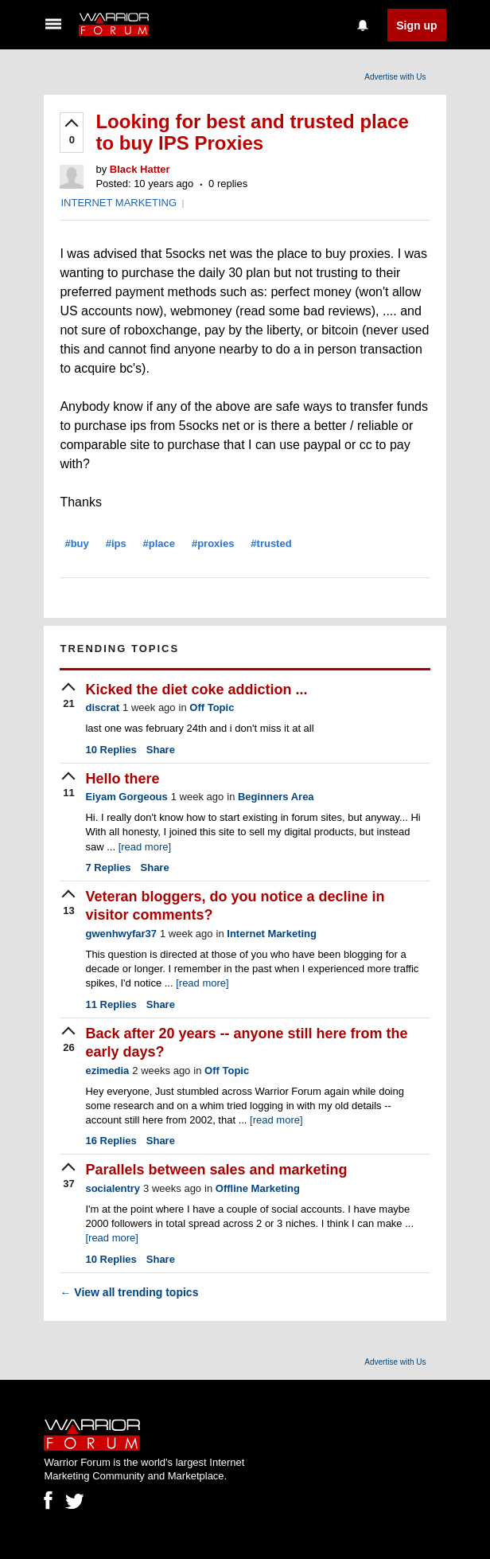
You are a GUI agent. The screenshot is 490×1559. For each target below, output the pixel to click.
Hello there (122, 779)
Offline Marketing (258, 1188)
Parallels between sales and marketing (216, 1170)
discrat (102, 707)
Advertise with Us (395, 76)
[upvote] (71, 133)
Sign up (416, 25)
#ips (116, 543)
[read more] (145, 847)
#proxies (213, 543)
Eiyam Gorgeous (126, 797)
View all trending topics (129, 1292)
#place (159, 543)
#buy (76, 543)
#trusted (271, 543)
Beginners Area (276, 797)
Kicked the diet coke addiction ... (196, 689)
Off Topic (211, 707)
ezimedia (107, 1070)
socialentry (112, 1188)
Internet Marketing (272, 934)
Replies (110, 750)
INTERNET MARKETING (118, 203)
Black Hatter (140, 169)
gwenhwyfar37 (121, 934)
